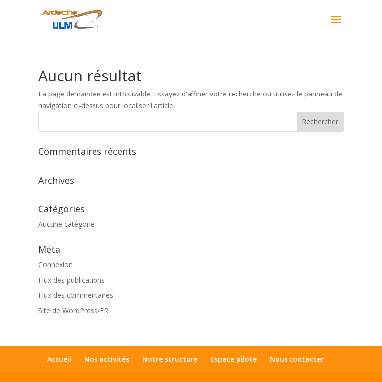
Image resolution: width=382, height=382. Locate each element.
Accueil (59, 359)
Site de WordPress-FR (73, 310)
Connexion (55, 264)
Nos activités (106, 359)
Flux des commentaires (75, 295)
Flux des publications (71, 280)
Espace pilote (233, 359)
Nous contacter (297, 359)
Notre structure (169, 359)
